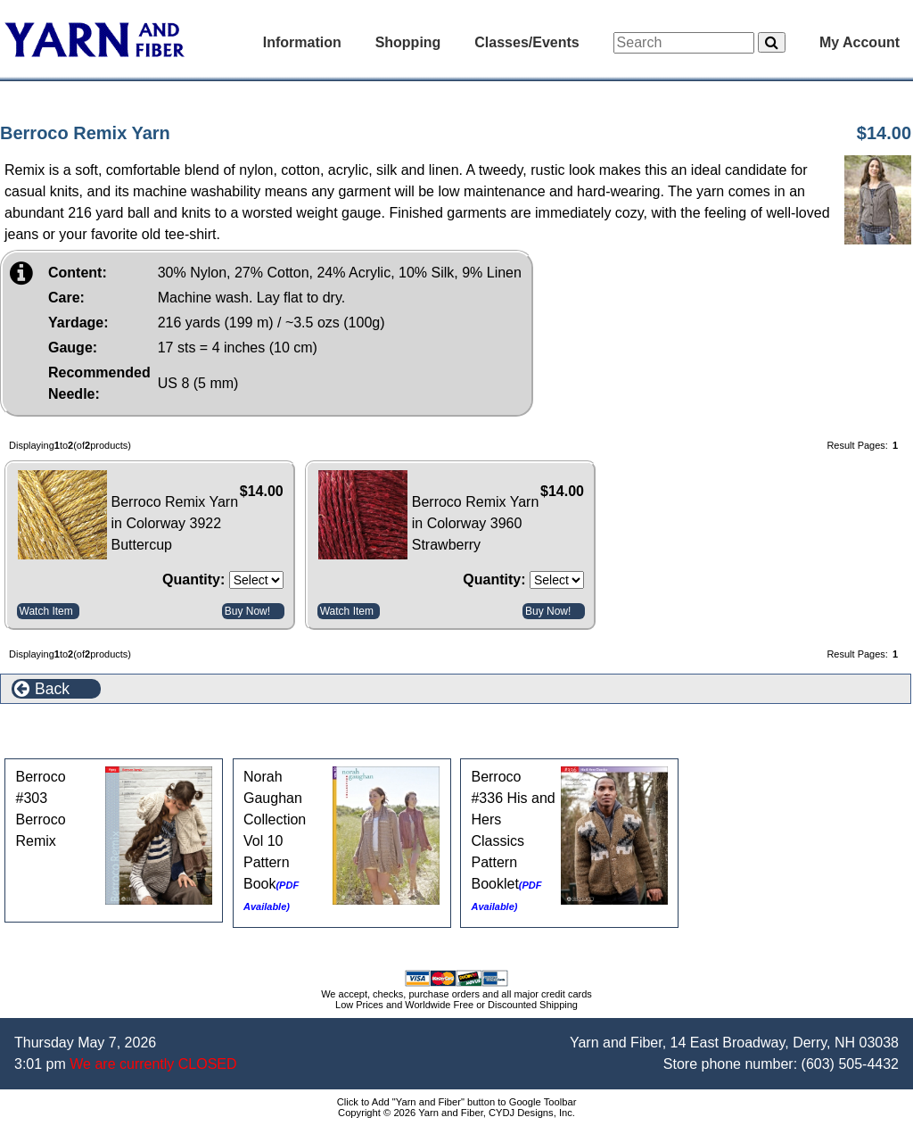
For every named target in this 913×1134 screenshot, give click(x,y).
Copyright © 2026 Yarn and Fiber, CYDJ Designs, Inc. (456, 1112)
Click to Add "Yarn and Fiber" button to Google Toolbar (457, 1102)
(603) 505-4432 (850, 1064)
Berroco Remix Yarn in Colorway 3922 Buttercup (175, 523)
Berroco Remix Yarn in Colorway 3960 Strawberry (475, 523)
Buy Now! (247, 611)
